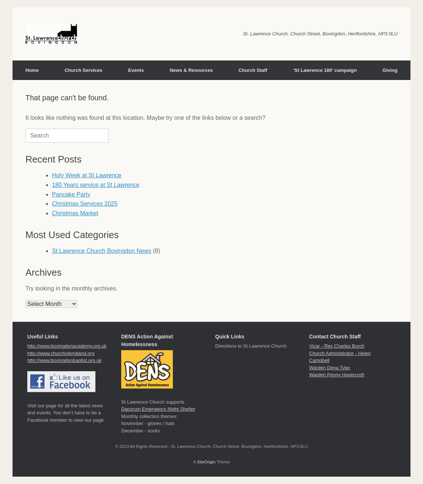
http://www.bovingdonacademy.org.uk (66, 346)
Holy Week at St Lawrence (86, 175)
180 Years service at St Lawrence (95, 185)
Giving (389, 70)
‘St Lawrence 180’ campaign (325, 70)
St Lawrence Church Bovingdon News (101, 251)
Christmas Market (75, 213)
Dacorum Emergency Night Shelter (158, 409)
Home (32, 70)
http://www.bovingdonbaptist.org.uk (64, 360)
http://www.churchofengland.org (60, 353)
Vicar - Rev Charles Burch (336, 346)
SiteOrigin (206, 462)
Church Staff (252, 70)
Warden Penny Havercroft (336, 374)
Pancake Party (71, 194)
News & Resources (191, 70)
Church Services (83, 70)
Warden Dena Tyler (329, 367)
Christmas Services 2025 (85, 204)
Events (136, 70)
